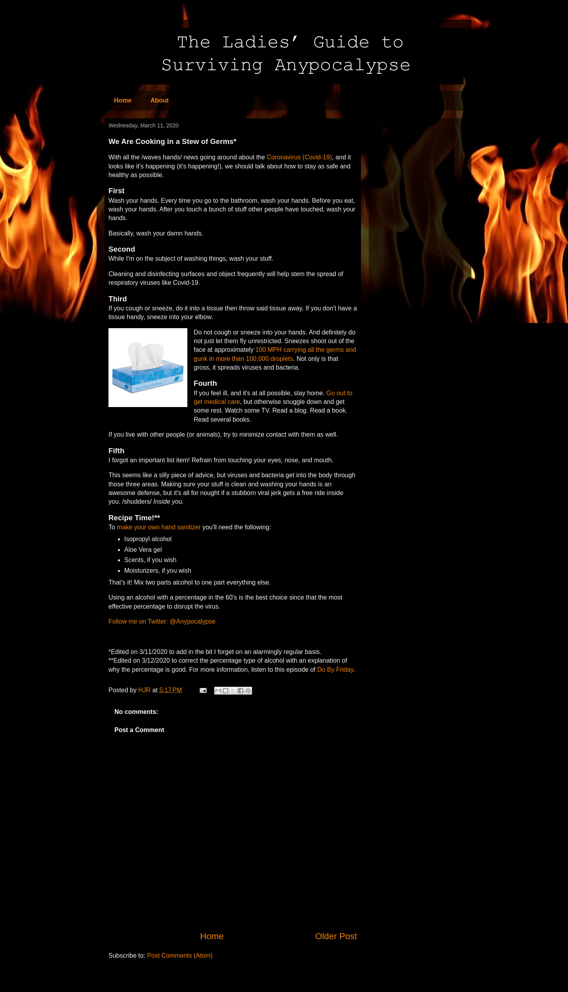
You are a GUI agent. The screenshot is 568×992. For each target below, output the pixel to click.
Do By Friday (335, 669)
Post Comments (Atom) (180, 955)
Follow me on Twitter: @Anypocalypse (161, 621)
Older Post (336, 936)
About (159, 100)
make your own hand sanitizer (159, 527)
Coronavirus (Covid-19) (299, 157)
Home (122, 100)
